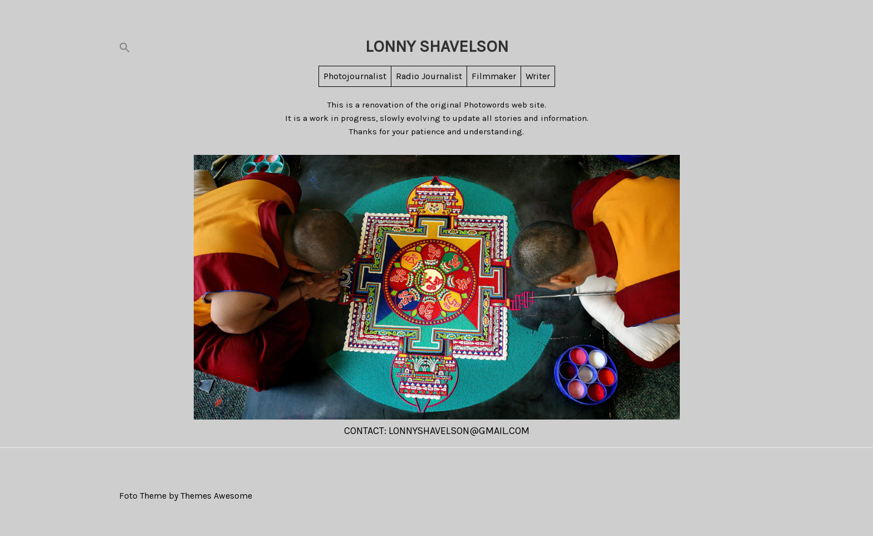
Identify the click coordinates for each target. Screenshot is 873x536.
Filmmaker (494, 76)
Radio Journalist (429, 76)
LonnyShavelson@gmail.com (459, 431)
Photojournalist (354, 76)
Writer (538, 76)
